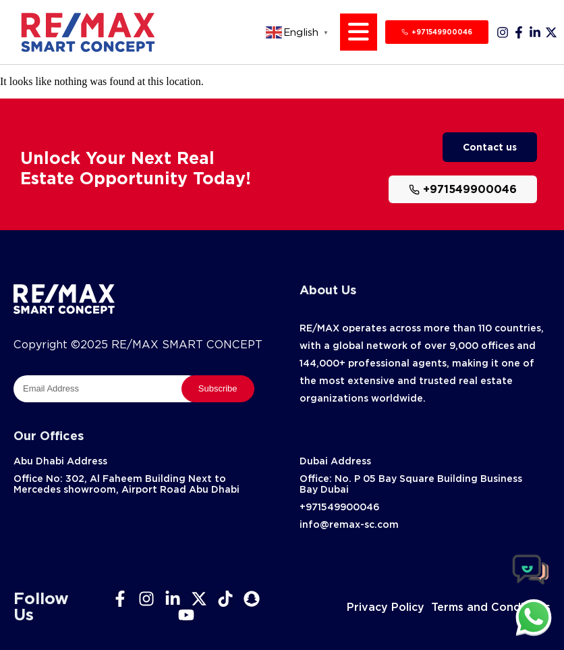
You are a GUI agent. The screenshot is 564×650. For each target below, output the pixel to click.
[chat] (533, 617)
